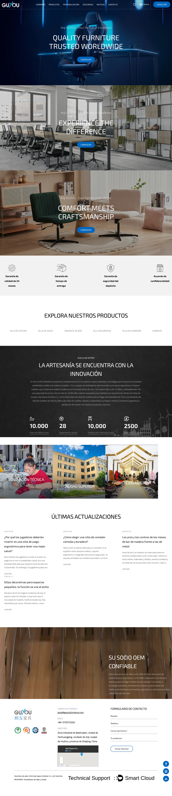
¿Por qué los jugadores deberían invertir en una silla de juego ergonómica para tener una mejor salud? (25, 544)
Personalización (71, 4)
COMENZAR (85, 60)
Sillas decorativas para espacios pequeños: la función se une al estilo (25, 587)
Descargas (88, 4)
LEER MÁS (8, 574)
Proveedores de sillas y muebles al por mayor (36, 786)
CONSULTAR (162, 4)
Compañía (40, 4)
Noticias (101, 4)
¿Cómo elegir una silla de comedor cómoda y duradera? (85, 539)
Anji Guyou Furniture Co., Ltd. (44, 782)
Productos (54, 4)
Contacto (113, 4)
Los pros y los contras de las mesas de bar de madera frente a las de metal (145, 541)
